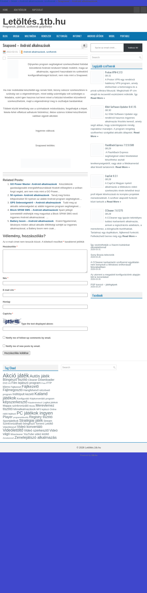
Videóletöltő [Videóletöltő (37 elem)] (13, 434)
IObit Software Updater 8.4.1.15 (120, 107)
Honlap (6, 306)
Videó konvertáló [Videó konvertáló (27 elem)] (29, 431)
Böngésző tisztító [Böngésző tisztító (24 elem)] (15, 384)
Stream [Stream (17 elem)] (48, 425)
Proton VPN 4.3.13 (113, 72)
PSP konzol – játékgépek (104, 284)
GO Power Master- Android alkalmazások (33, 184)
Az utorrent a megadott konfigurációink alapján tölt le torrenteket (115, 275)
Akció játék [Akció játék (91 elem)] (16, 380)
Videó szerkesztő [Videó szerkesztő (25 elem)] (36, 435)
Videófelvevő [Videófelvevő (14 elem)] (9, 431)
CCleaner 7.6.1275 (114, 210)
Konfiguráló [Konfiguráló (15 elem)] (23, 403)
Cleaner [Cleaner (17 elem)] (32, 384)
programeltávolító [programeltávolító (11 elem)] (20, 422)
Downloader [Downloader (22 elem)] (46, 384)
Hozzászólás (10, 246)
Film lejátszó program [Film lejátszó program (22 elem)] (26, 387)
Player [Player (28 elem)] (8, 421)
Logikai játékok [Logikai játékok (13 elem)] (50, 407)
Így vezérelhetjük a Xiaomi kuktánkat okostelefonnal (110, 246)
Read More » (98, 98)
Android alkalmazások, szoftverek (39, 52)
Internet (77, 36)
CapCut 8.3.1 (111, 176)
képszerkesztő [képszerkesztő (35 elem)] (15, 406)
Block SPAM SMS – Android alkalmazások (34, 210)
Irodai (16, 36)
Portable (124, 36)
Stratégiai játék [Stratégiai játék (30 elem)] (31, 425)
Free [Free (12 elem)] (43, 387)
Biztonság (62, 36)
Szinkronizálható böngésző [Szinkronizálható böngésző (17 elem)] (19, 428)
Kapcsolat (37, 9)
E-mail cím (9, 294)
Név (5, 282)
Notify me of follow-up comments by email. (28, 342)
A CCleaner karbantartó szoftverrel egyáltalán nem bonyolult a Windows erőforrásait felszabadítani (115, 264)
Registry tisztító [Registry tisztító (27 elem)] (41, 421)
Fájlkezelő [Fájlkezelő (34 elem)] (30, 391)
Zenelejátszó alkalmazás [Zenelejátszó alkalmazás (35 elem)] (35, 442)
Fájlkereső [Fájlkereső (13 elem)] (16, 391)
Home (5, 9)
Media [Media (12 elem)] (32, 410)
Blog (5, 36)
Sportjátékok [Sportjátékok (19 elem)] (10, 425)
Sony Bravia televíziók (102, 254)
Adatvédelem (20, 9)
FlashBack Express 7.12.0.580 (119, 145)
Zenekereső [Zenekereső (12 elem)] (8, 442)
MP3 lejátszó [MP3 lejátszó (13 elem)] (42, 414)
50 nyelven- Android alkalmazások (29, 195)
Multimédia (30, 36)
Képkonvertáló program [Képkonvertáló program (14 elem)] (42, 403)
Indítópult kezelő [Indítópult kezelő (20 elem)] (23, 398)
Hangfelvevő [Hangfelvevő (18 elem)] (31, 394)
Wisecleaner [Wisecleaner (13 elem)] (16, 438)
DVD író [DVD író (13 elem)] (7, 387)
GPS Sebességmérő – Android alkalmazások (35, 202)
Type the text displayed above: (37, 328)
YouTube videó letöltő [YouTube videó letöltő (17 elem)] (36, 438)
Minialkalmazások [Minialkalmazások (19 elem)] (24, 413)
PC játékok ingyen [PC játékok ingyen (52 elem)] (35, 417)
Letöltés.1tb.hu (34, 21)
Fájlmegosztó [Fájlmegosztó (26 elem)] (13, 394)
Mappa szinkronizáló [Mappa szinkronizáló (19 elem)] (16, 410)
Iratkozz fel (133, 48)
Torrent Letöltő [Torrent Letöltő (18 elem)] (44, 428)
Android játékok (95, 36)
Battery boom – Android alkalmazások (32, 221)
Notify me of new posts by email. (23, 350)
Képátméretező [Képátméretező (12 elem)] (35, 407)
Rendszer (46, 36)
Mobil (112, 36)
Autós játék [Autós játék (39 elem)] (39, 380)
